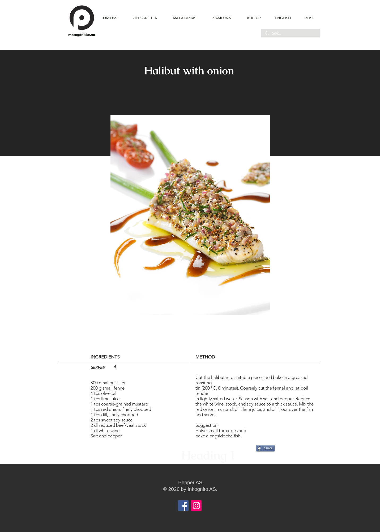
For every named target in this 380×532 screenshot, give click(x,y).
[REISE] (308, 17)
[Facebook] (183, 505)
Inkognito (198, 489)
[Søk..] (290, 33)
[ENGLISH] (282, 17)
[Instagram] (196, 505)
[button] (145, 18)
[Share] (265, 448)
